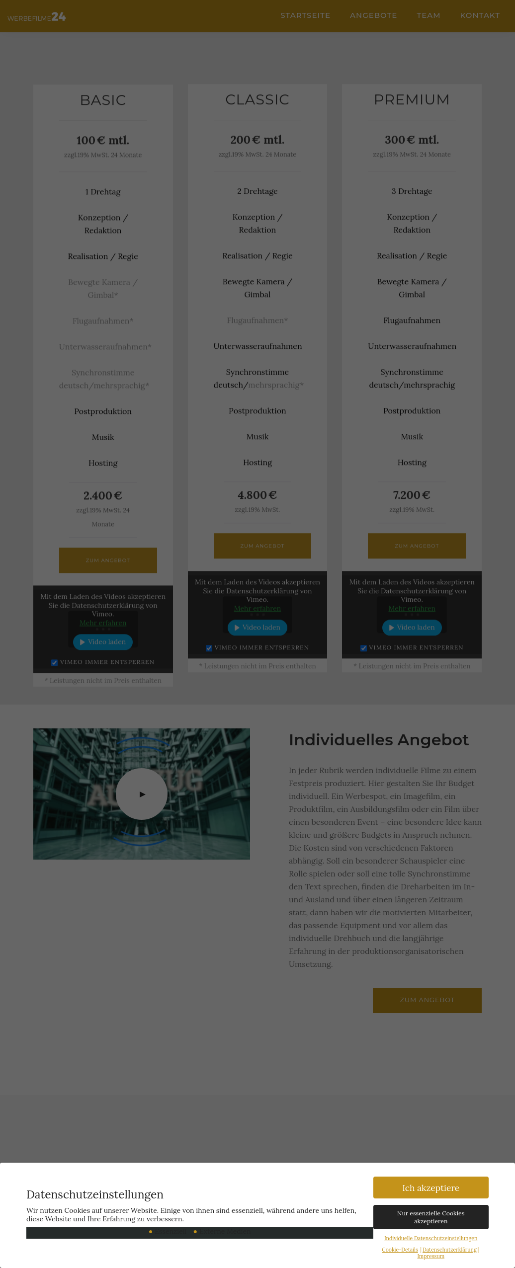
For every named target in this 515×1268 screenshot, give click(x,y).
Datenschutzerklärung (450, 1250)
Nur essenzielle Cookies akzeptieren (430, 1218)
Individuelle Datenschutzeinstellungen (430, 1239)
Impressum (430, 1257)
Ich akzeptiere (430, 1188)
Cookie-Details (400, 1250)
